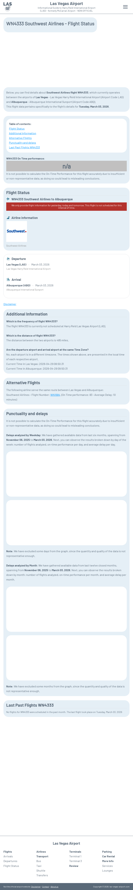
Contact (45, 886)
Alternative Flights (20, 138)
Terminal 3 (75, 861)
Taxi (38, 865)
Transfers (42, 875)
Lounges (107, 870)
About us (54, 886)
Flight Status (17, 128)
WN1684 (55, 394)
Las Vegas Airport (66, 3)
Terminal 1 (75, 856)
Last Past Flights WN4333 (24, 147)
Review (73, 865)
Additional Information (22, 133)
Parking (107, 851)
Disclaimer (36, 886)
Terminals (75, 851)
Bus (38, 861)
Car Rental (108, 856)
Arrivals (8, 856)
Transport (42, 856)
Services (107, 865)
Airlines (41, 851)
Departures (10, 861)
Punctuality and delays (22, 142)
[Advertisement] (66, 59)
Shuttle (40, 870)
